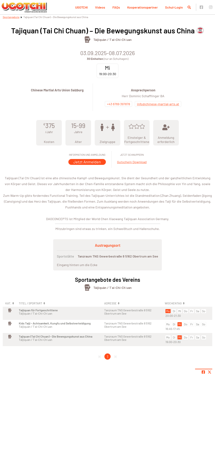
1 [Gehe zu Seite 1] (107, 356)
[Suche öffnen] (189, 7)
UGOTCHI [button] (81, 7)
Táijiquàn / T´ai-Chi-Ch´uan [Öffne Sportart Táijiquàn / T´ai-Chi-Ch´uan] (112, 40)
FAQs (116, 7)
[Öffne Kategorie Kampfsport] (87, 39)
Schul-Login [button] (174, 7)
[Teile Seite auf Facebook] (203, 372)
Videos (100, 7)
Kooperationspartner (142, 7)
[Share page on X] (209, 372)
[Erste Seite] (99, 356)
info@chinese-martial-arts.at (158, 104)
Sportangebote (11, 17)
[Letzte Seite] (115, 356)
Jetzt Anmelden (87, 161)
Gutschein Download (132, 162)
